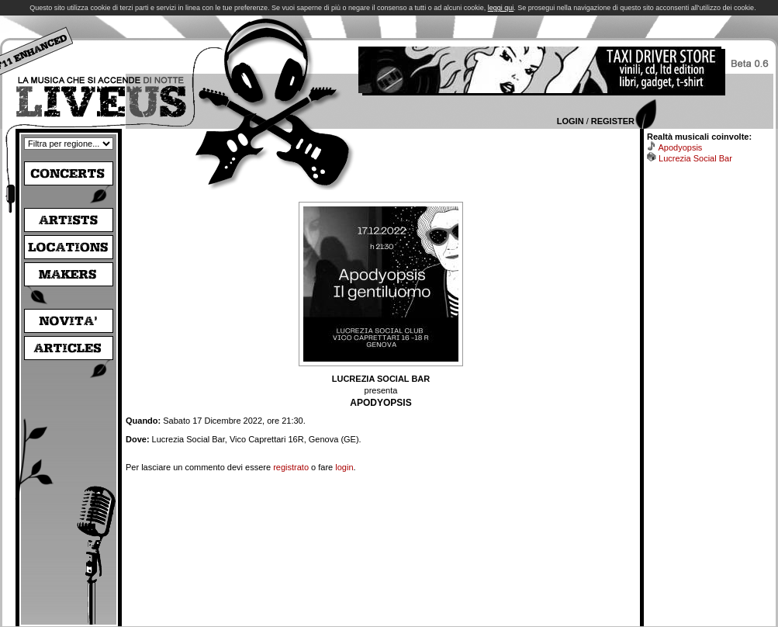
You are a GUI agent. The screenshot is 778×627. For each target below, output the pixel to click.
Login (570, 121)
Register (613, 121)
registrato (291, 467)
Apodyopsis (680, 147)
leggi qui (501, 8)
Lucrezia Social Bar (695, 158)
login (344, 467)
